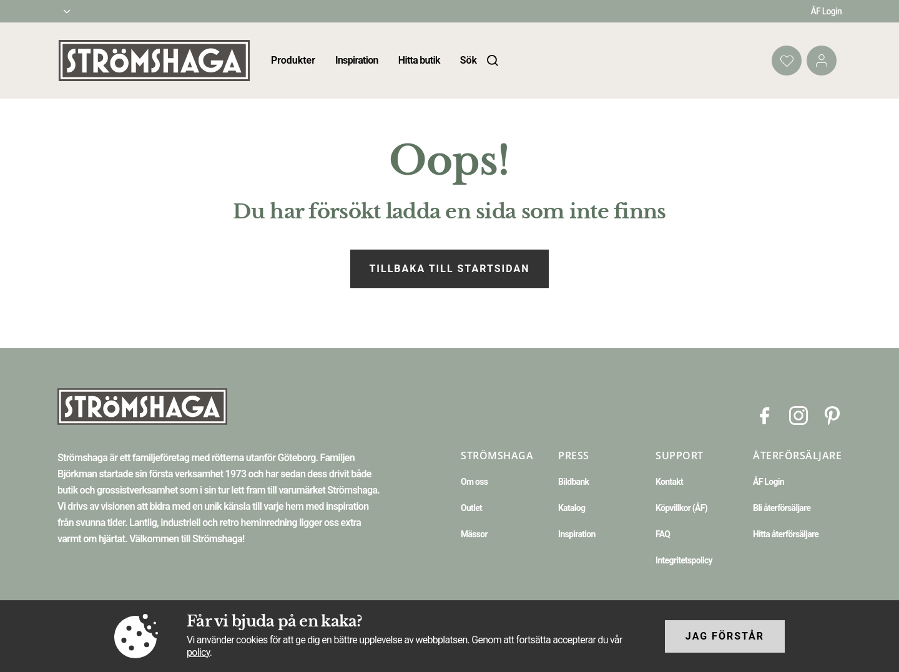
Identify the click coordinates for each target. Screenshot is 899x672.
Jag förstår (724, 636)
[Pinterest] (832, 415)
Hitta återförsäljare (785, 534)
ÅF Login (826, 11)
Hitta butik (419, 60)
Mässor (474, 534)
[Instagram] (798, 415)
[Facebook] (764, 415)
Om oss (474, 482)
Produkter (293, 60)
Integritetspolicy (684, 560)
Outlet (471, 508)
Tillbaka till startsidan (449, 269)
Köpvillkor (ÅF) (681, 508)
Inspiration (356, 60)
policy (198, 652)
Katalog (571, 508)
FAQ (663, 534)
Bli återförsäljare (781, 508)
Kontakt (669, 482)
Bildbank (573, 482)
